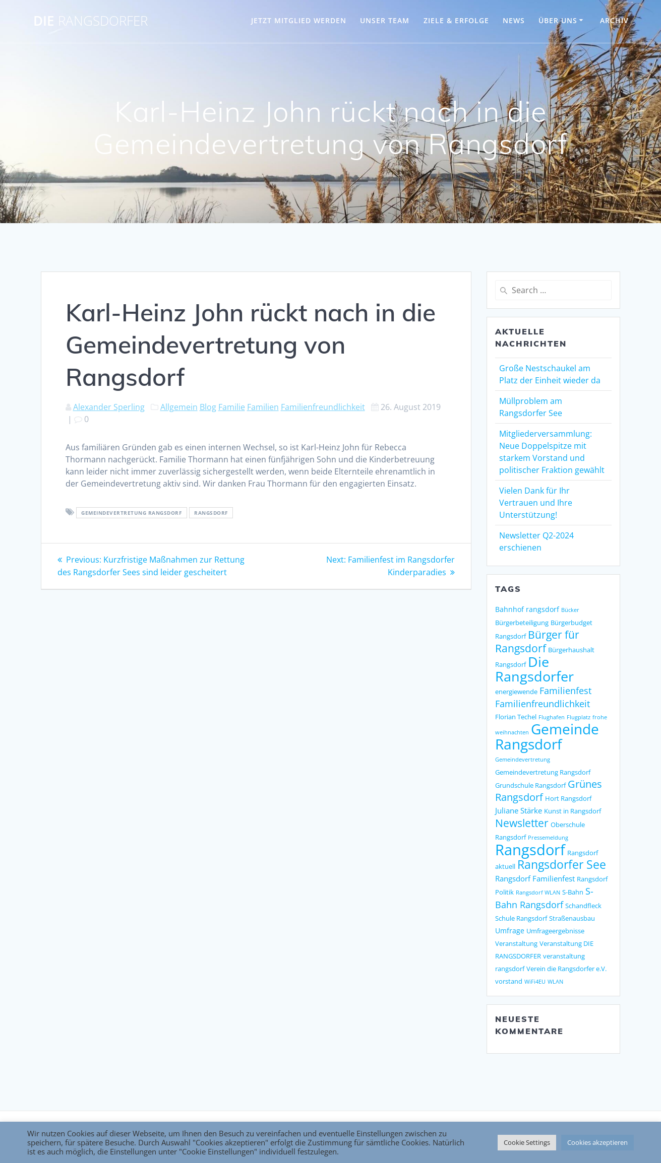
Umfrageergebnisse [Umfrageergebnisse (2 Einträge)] (555, 930)
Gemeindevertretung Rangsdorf (131, 512)
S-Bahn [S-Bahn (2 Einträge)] (572, 892)
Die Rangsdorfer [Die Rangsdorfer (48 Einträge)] (534, 669)
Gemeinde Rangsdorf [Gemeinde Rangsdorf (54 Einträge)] (547, 737)
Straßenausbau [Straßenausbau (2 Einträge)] (572, 918)
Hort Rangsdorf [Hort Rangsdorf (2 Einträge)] (568, 798)
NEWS (514, 20)
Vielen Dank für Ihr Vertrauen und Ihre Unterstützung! (535, 502)
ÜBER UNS (557, 20)
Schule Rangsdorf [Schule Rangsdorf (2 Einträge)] (521, 918)
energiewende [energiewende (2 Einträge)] (516, 691)
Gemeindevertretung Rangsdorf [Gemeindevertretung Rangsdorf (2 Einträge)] (542, 772)
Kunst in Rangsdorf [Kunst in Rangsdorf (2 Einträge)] (572, 810)
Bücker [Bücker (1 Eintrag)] (570, 609)
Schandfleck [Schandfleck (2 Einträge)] (583, 905)
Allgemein (179, 407)
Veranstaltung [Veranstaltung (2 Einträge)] (516, 943)
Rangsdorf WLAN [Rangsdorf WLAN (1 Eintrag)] (538, 892)
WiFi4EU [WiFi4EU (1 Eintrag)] (535, 981)
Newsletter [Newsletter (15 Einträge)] (522, 822)
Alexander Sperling (109, 407)
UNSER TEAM (384, 20)
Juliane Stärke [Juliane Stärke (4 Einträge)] (518, 810)
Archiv (614, 20)
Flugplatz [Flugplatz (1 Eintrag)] (578, 717)
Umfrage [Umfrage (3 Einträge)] (509, 930)
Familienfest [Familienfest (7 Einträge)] (565, 691)
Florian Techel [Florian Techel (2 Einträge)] (515, 716)
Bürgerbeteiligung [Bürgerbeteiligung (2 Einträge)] (522, 622)
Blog (208, 407)
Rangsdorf (211, 512)
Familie (231, 407)
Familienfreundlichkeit (323, 407)
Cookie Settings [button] (527, 1142)
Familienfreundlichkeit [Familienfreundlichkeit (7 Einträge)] (542, 704)
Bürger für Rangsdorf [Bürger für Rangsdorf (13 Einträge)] (537, 641)
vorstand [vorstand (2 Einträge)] (508, 981)
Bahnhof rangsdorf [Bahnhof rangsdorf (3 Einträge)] (527, 609)
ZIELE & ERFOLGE (456, 20)
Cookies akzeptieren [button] (597, 1142)
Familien (263, 407)
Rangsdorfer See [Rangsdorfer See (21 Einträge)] (561, 864)
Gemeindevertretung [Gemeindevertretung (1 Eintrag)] (522, 759)
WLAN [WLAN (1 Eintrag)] (555, 981)
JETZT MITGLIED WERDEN (298, 20)
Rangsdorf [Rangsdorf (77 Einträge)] (530, 850)
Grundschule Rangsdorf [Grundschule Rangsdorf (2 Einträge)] (530, 785)
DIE (90, 21)
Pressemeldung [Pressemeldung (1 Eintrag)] (548, 837)
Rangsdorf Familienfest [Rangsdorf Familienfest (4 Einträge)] (535, 878)
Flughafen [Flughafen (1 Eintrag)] (551, 717)
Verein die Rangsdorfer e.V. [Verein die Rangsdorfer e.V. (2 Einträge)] (566, 968)
